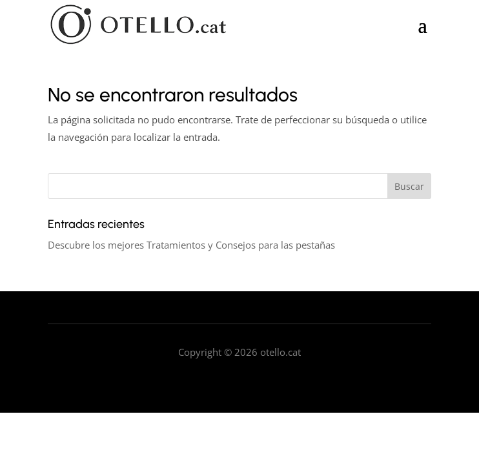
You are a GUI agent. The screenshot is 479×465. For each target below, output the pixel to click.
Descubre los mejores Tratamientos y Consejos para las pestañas (191, 244)
